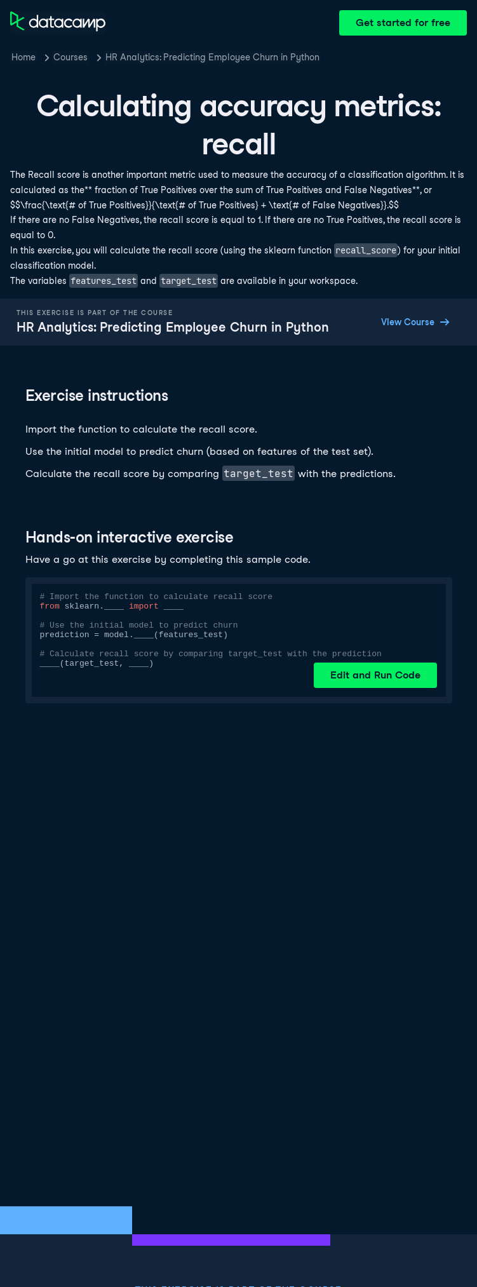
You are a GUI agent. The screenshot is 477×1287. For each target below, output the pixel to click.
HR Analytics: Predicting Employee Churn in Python (212, 57)
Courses (70, 57)
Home (23, 57)
